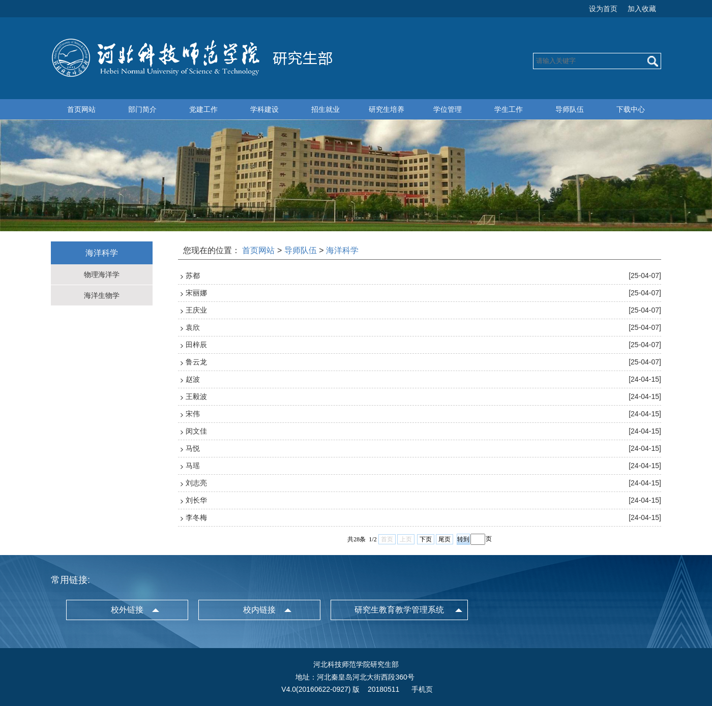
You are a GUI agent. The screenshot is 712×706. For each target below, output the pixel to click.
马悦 (193, 448)
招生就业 (325, 109)
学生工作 (508, 109)
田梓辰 (196, 345)
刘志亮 (196, 483)
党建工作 (203, 109)
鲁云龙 (196, 362)
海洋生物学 (102, 295)
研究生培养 (386, 109)
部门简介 (142, 109)
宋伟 (193, 414)
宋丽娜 (196, 293)
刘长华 (196, 500)
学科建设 (264, 109)
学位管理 (447, 109)
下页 (426, 539)
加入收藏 (642, 9)
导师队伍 (569, 109)
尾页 (444, 539)
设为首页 (603, 9)
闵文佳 (196, 431)
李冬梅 (196, 517)
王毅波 (196, 396)
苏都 (193, 275)
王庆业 (196, 310)
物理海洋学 (102, 274)
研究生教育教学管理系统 (399, 609)
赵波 (193, 379)
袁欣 (193, 327)
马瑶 (193, 466)
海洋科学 (342, 250)
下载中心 (630, 109)
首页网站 (81, 109)
